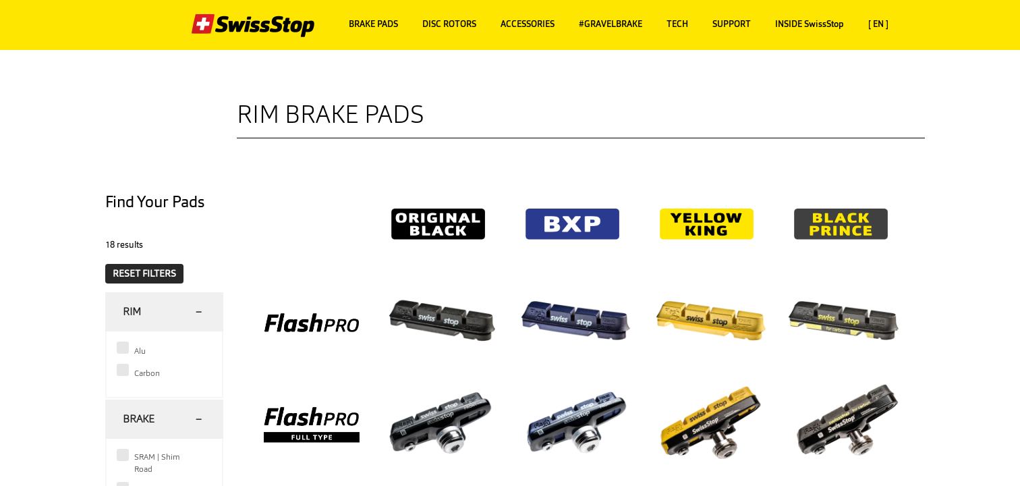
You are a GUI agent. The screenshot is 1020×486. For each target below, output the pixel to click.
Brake (138, 419)
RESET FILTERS (144, 273)
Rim (132, 311)
